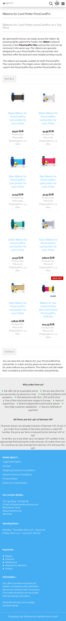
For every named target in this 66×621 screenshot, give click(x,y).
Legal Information (12, 461)
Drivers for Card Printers (15, 483)
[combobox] (9, 79)
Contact (7, 466)
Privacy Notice (10, 478)
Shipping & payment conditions (19, 470)
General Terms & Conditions (17, 474)
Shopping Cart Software (20, 616)
